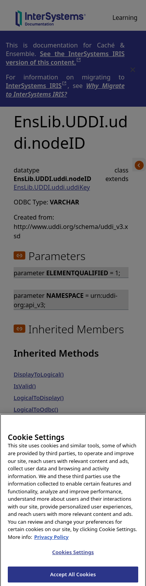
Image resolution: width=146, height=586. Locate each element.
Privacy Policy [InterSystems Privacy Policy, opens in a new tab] (51, 545)
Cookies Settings (73, 560)
